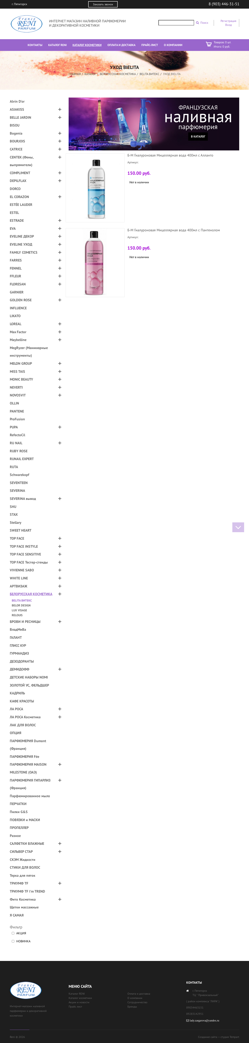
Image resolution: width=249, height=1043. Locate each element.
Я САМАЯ (17, 915)
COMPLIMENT (20, 173)
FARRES (16, 260)
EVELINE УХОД (21, 244)
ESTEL (14, 212)
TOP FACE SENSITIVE (25, 554)
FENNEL (16, 268)
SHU (13, 506)
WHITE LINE (19, 578)
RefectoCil (17, 435)
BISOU (14, 125)
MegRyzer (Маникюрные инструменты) (29, 352)
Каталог (90, 74)
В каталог (198, 136)
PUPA (14, 427)
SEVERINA (17, 490)
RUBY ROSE (18, 451)
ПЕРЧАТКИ (18, 803)
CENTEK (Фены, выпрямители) (22, 161)
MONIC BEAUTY (21, 379)
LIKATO (15, 316)
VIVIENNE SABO (22, 570)
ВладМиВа (18, 629)
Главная (75, 74)
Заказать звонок (103, 4)
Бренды (132, 1006)
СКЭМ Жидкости (22, 859)
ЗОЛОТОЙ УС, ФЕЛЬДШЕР (29, 685)
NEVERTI (16, 387)
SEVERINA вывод (23, 498)
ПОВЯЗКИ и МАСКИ (25, 820)
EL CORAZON (19, 196)
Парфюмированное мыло (30, 796)
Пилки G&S (19, 812)
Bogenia (16, 133)
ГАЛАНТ (16, 637)
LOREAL (15, 324)
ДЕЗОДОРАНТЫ (22, 661)
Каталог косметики (80, 998)
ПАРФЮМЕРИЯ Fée (24, 756)
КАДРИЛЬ (17, 693)
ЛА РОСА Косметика (25, 717)
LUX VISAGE (19, 610)
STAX (14, 514)
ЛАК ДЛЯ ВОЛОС (23, 725)
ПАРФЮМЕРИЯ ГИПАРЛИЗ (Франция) (30, 784)
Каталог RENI (77, 993)
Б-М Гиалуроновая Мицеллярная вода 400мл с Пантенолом (173, 230)
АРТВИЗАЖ (18, 586)
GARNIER (17, 292)
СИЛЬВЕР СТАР (21, 851)
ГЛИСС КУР (18, 645)
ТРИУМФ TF (19, 883)
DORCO (15, 188)
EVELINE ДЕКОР (22, 236)
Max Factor (18, 332)
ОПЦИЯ (15, 733)
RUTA (14, 467)
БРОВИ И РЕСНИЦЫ (25, 621)
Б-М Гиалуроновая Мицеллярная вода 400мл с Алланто (170, 155)
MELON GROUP (21, 363)
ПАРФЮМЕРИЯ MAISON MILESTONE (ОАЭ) (28, 768)
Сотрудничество (137, 1002)
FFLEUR (15, 276)
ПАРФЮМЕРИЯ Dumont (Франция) (28, 745)
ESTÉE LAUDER (21, 204)
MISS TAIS (17, 371)
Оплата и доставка (138, 993)
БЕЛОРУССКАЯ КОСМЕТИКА (118, 74)
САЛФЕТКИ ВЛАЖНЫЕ (27, 843)
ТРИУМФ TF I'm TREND (27, 891)
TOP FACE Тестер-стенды (29, 562)
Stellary (15, 522)
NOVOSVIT (18, 395)
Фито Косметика (23, 899)
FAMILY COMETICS (23, 252)
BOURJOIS (17, 141)
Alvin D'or (17, 101)
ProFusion (17, 419)
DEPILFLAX (18, 180)
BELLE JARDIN (20, 117)
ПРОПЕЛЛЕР (19, 827)
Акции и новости (79, 1002)
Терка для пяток (22, 875)
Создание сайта (207, 1037)
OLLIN (14, 403)
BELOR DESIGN (21, 605)
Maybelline (18, 339)
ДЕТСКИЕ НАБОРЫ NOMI (29, 677)
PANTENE (17, 411)
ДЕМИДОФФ (19, 669)
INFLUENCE (18, 308)
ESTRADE (17, 220)
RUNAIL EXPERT (22, 459)
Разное (15, 835)
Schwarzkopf (19, 474)
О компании (134, 998)
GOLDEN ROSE (21, 300)
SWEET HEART (20, 530)
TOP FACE (17, 538)
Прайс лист (75, 1006)
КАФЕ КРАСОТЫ (22, 701)
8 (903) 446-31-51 (224, 3)
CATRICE (16, 149)
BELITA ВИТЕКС (149, 74)
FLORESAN (18, 284)
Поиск (204, 22)
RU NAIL (16, 443)
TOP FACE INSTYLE (24, 546)
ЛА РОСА (16, 709)
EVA (13, 228)
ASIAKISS (17, 109)
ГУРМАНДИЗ (19, 653)
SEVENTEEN (19, 482)
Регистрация (228, 21)
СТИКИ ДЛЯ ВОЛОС (25, 867)
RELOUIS (17, 615)
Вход (228, 25)
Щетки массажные (24, 907)
